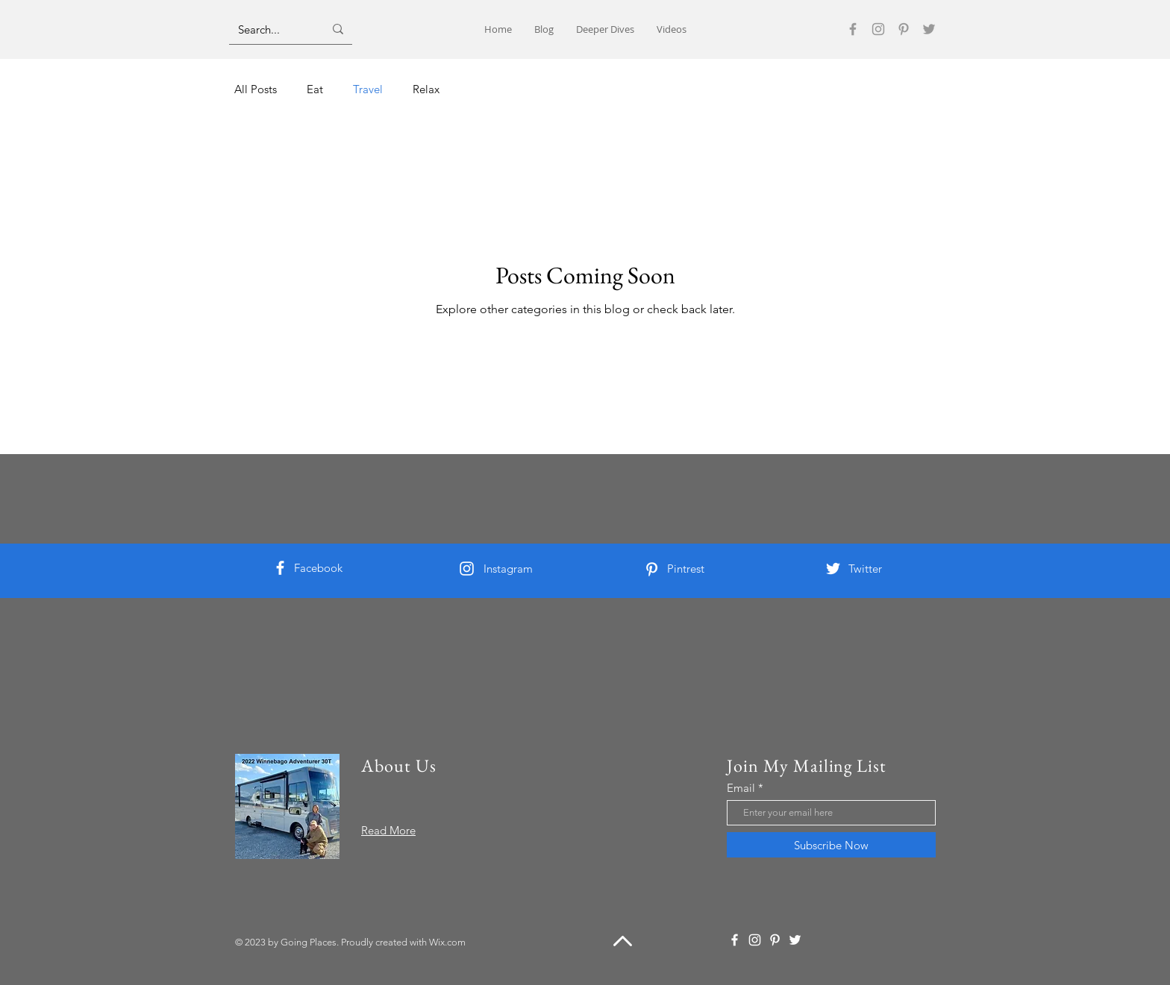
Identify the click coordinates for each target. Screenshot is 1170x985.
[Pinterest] (903, 29)
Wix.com (447, 942)
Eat (315, 89)
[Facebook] (853, 29)
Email (741, 787)
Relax (426, 89)
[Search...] (269, 29)
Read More (388, 830)
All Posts (255, 89)
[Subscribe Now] (831, 844)
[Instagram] (878, 29)
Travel (368, 89)
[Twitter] (929, 29)
